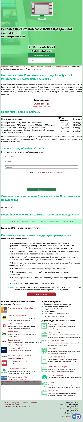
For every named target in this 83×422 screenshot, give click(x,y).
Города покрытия (68, 221)
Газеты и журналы (55, 324)
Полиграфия (53, 348)
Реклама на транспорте (57, 367)
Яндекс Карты (13, 332)
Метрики (25, 221)
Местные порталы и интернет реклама (53, 67)
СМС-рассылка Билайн (17, 315)
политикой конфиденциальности (48, 172)
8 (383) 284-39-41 (72, 407)
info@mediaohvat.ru (41, 106)
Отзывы (34, 221)
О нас (7, 403)
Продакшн (52, 382)
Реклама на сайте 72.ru (17, 348)
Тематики (43, 221)
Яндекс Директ (14, 340)
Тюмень (31, 67)
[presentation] (41, 181)
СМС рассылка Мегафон (17, 369)
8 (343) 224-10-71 (72, 411)
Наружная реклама (56, 340)
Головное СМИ (14, 221)
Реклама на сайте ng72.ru (18, 377)
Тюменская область (18, 67)
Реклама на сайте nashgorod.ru (20, 308)
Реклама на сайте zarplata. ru (19, 355)
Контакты (24, 403)
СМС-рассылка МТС (16, 323)
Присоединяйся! (66, 417)
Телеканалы (53, 390)
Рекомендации (54, 221)
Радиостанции (54, 332)
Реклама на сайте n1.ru (17, 361)
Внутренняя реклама (56, 357)
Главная (4, 67)
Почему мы (14, 403)
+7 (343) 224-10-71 (41, 104)
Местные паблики (55, 375)
